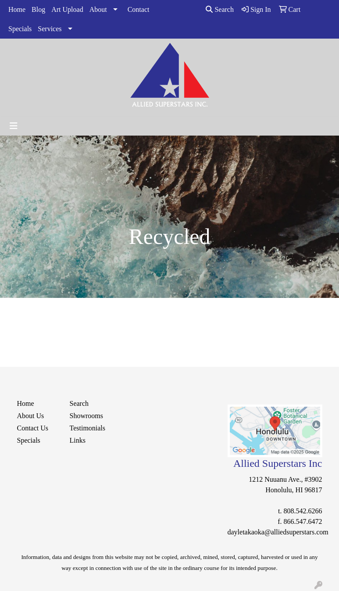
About (98, 9)
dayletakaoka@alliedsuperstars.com (278, 532)
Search (220, 9)
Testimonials (88, 428)
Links (78, 440)
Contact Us (33, 428)
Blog (38, 9)
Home (16, 9)
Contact (139, 9)
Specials (20, 28)
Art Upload (67, 9)
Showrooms (86, 415)
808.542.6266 (303, 511)
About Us (30, 415)
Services (49, 28)
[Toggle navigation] (13, 126)
